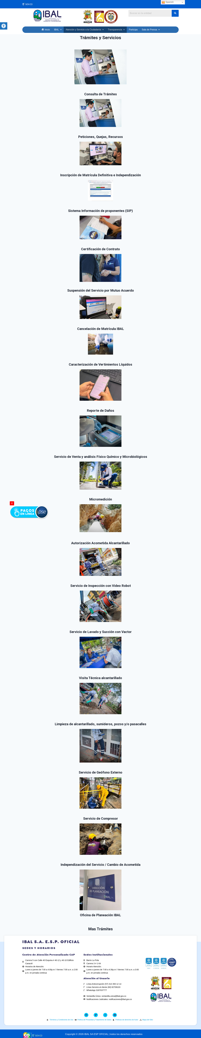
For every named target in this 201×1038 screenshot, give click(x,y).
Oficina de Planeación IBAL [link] (100, 915)
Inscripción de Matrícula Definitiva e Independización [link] (100, 175)
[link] (3, 26)
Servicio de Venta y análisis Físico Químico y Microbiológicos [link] (100, 457)
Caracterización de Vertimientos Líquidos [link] (100, 364)
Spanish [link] (168, 2)
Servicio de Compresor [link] (100, 819)
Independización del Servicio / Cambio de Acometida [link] (100, 865)
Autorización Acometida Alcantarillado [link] (100, 543)
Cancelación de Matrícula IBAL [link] (100, 329)
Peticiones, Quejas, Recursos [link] (100, 137)
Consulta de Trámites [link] (100, 94)
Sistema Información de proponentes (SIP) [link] (100, 211)
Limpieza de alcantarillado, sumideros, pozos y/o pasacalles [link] (100, 724)
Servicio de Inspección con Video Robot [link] (100, 586)
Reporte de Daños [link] (100, 411)
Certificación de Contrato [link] (100, 249)
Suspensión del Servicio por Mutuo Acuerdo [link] (100, 290)
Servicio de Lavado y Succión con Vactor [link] (101, 632)
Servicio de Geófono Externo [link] (100, 772)
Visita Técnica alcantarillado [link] (100, 678)
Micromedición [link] (100, 499)
